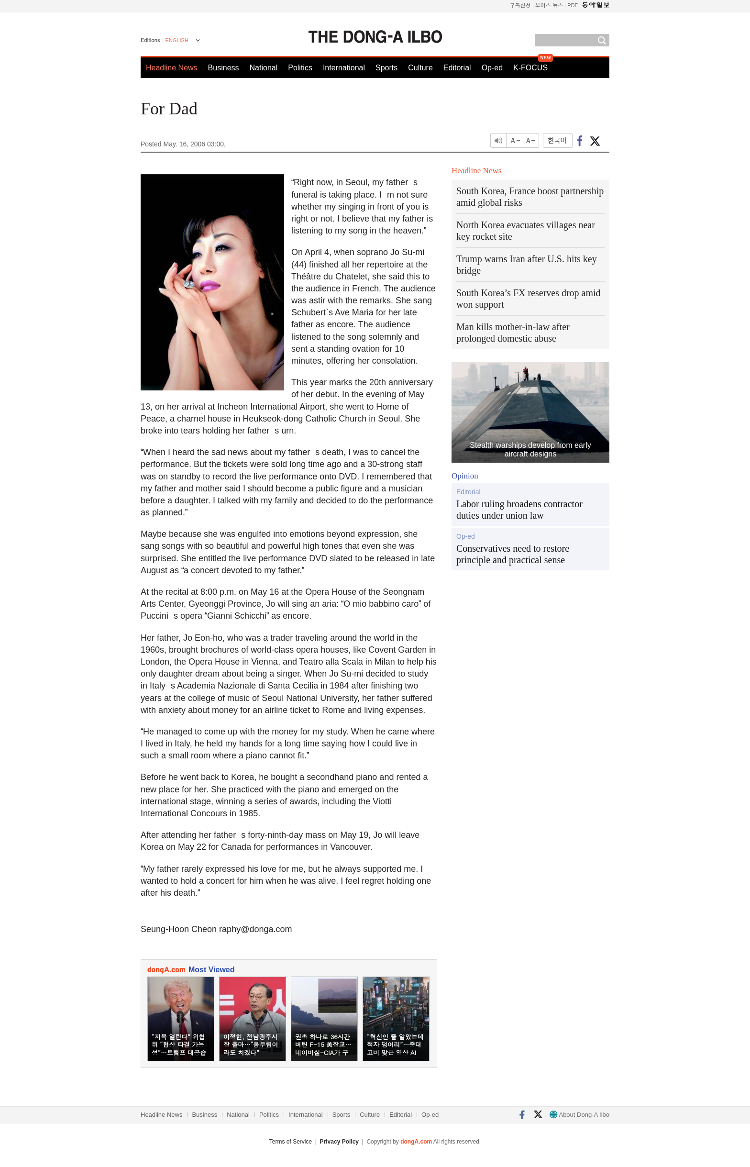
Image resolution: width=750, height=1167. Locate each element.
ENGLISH (176, 40)
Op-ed (492, 68)
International (344, 68)
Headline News (172, 68)
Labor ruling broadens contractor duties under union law (519, 510)
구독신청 (520, 5)
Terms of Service (290, 1141)
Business (223, 68)
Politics (300, 68)
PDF (572, 5)
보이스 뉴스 (549, 5)
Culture (420, 68)
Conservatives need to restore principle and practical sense (512, 554)
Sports (386, 68)
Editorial (457, 68)
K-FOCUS (530, 68)
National (264, 68)
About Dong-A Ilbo (579, 1114)
